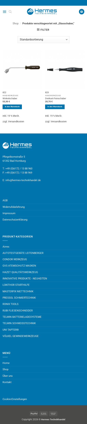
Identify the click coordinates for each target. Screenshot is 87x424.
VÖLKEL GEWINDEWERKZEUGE (21, 336)
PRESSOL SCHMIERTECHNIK (19, 297)
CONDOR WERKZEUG (15, 259)
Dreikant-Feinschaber (55, 98)
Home (6, 363)
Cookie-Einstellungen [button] (15, 399)
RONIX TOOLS (10, 304)
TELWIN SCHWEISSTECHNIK (19, 323)
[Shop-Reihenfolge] (43, 39)
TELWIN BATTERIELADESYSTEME (22, 316)
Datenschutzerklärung (15, 219)
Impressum (9, 213)
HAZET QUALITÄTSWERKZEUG (20, 272)
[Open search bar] (10, 11)
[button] (4, 12)
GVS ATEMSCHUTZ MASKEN (19, 265)
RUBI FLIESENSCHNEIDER (18, 310)
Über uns (8, 375)
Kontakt (7, 382)
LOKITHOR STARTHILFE (16, 284)
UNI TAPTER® (11, 329)
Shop (15, 23)
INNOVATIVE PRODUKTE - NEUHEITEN (25, 278)
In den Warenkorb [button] (12, 107)
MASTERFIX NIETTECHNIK (18, 291)
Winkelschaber (10, 98)
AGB (5, 200)
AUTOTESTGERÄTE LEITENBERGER (23, 253)
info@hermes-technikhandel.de (23, 180)
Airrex (6, 246)
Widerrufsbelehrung (14, 206)
